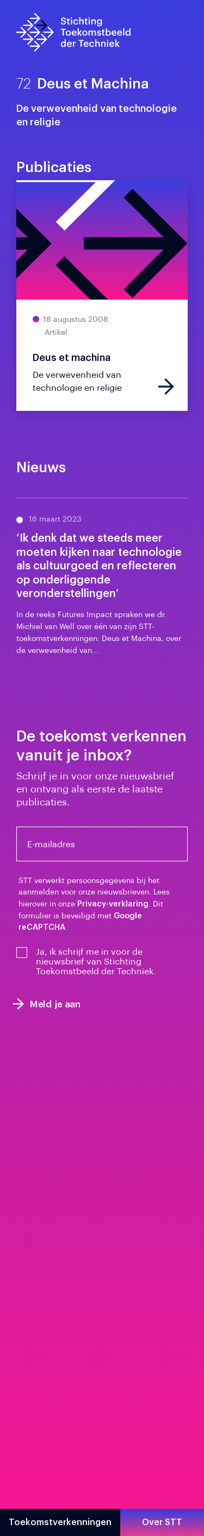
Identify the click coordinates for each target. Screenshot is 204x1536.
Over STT (162, 1522)
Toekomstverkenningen (60, 1522)
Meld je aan (47, 1004)
